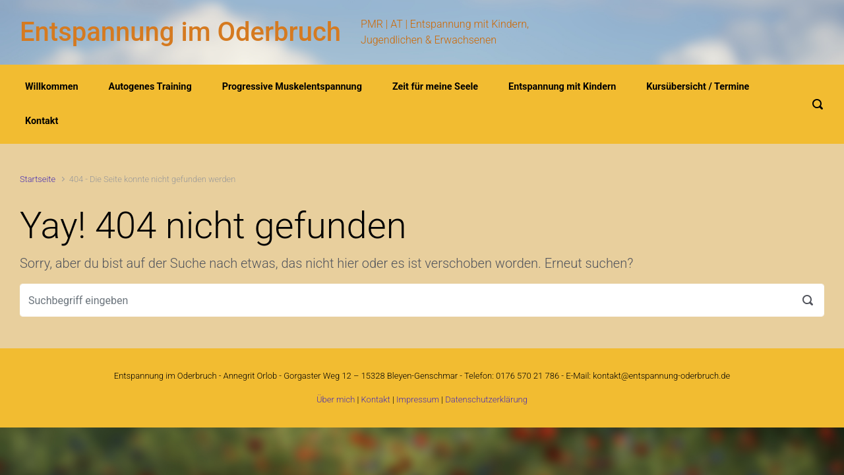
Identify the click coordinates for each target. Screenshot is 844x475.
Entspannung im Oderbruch (180, 32)
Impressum (417, 399)
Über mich (335, 399)
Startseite (37, 179)
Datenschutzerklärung (486, 399)
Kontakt (375, 399)
